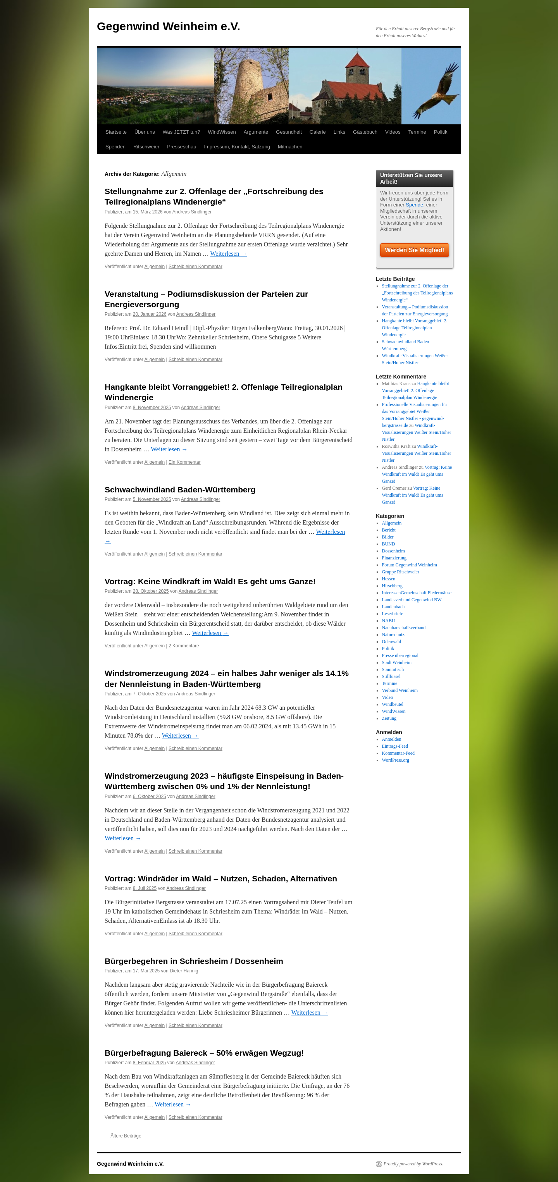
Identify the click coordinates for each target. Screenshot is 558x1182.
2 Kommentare (184, 646)
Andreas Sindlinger (192, 212)
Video (387, 697)
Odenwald (391, 641)
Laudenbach (393, 606)
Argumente (256, 132)
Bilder (388, 537)
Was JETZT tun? (181, 132)
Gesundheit (289, 132)
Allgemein (155, 266)
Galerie (318, 132)
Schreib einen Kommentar (195, 266)
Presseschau (181, 147)
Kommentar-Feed (398, 753)
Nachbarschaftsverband (404, 627)
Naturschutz (393, 634)
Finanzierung (394, 558)
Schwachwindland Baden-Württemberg (180, 489)
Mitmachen (290, 147)
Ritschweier (146, 147)
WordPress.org (395, 760)
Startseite (116, 132)
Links (339, 132)
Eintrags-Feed (395, 746)
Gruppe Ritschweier (400, 572)
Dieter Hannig (184, 971)
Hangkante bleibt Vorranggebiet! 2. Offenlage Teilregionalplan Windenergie (415, 327)
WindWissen (222, 132)
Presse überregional (400, 655)
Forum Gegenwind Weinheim (409, 565)
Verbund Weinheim (400, 690)
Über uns (144, 132)
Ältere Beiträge (123, 1136)
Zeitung (389, 718)
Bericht (389, 530)
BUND (388, 544)
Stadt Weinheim (397, 662)
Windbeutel (393, 704)
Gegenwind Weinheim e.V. (168, 26)
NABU (388, 620)
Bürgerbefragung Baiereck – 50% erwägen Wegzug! (204, 1052)
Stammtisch (393, 669)
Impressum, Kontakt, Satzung (237, 147)
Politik (441, 132)
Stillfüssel (391, 676)
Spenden (115, 147)
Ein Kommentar (185, 462)
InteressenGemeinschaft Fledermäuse (417, 592)
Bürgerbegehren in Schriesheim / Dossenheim (194, 961)
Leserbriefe (392, 613)
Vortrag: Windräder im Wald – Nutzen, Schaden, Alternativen (221, 878)
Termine (417, 132)
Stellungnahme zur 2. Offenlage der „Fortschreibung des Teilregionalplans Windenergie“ (417, 293)
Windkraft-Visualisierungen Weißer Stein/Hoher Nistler (416, 432)
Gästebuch (365, 132)
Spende (414, 205)
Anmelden (391, 739)
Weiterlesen (228, 253)
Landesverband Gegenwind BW (412, 599)
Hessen (389, 579)
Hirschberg (392, 585)
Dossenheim (393, 551)
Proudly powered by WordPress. (413, 1164)
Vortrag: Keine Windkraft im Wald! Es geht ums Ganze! (210, 581)
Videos (393, 132)
